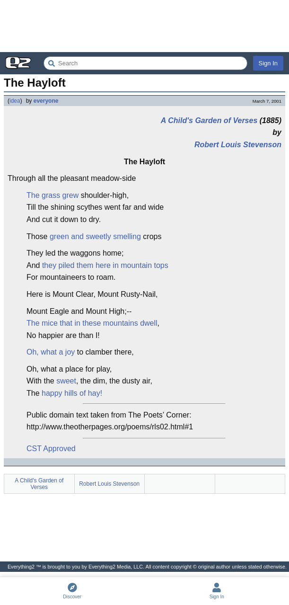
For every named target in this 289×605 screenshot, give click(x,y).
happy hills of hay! (72, 393)
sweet (66, 381)
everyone (46, 101)
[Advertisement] (144, 26)
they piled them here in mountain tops (105, 265)
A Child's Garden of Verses (209, 120)
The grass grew (52, 195)
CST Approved (51, 449)
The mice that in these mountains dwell (92, 323)
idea (14, 101)
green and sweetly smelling (95, 236)
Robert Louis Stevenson (237, 145)
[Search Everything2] (145, 63)
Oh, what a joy (50, 352)
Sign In (268, 63)
